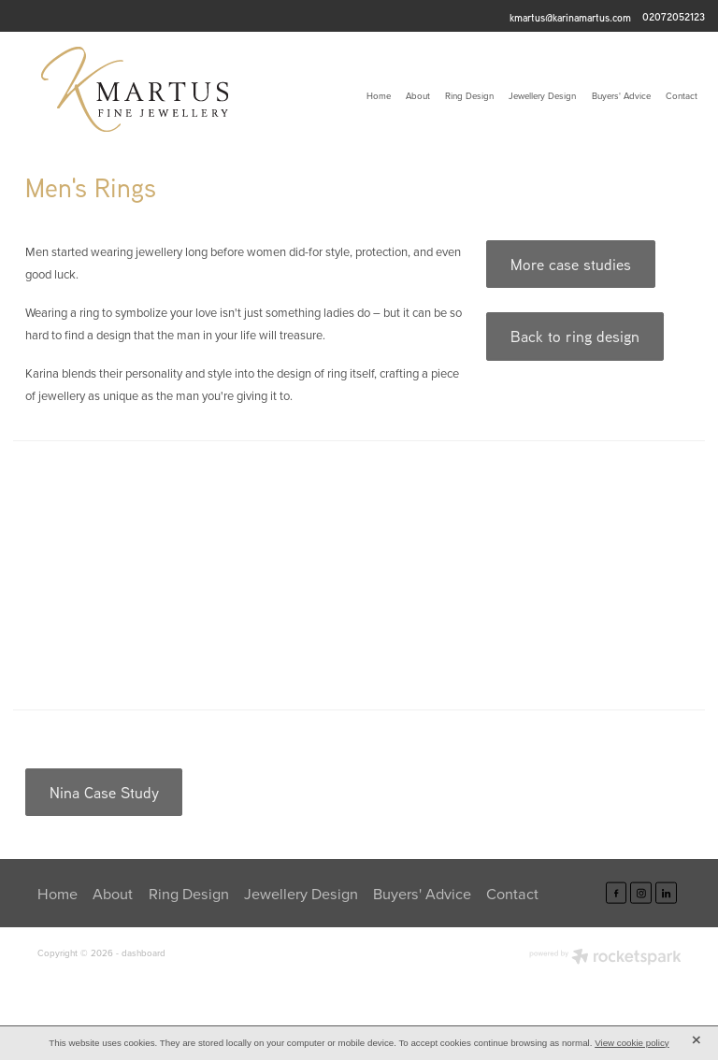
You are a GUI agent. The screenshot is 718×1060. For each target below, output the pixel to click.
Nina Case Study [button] (104, 792)
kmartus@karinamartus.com (570, 16)
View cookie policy (632, 1043)
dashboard (143, 952)
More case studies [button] (570, 264)
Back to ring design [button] (574, 336)
